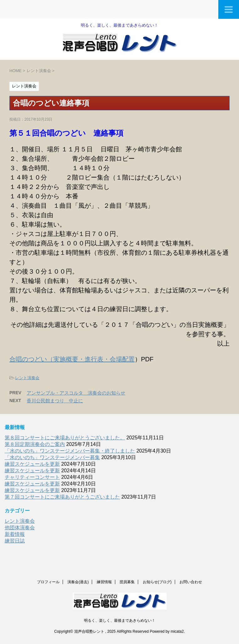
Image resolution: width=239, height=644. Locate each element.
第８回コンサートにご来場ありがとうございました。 (65, 437)
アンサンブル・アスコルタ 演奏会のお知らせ (76, 392)
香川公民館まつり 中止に (55, 400)
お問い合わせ (190, 582)
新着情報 (15, 534)
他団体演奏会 (20, 527)
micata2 (177, 631)
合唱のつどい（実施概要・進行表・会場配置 (72, 359)
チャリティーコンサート (32, 477)
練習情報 (104, 582)
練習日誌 (15, 540)
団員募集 (127, 582)
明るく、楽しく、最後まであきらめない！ (119, 620)
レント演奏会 (27, 377)
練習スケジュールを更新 (32, 464)
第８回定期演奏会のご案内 (35, 444)
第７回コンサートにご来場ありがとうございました (62, 497)
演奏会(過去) (78, 582)
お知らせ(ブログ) (157, 582)
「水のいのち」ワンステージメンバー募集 (52, 457)
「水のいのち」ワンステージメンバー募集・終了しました (70, 450)
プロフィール (48, 582)
